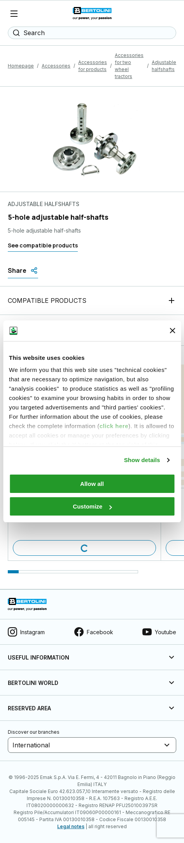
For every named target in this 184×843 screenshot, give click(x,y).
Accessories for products (92, 65)
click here (114, 426)
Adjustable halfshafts (164, 65)
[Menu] (14, 13)
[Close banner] (172, 330)
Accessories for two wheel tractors (129, 65)
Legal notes (70, 826)
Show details (142, 460)
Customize (92, 506)
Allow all (92, 483)
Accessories (56, 66)
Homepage (21, 66)
